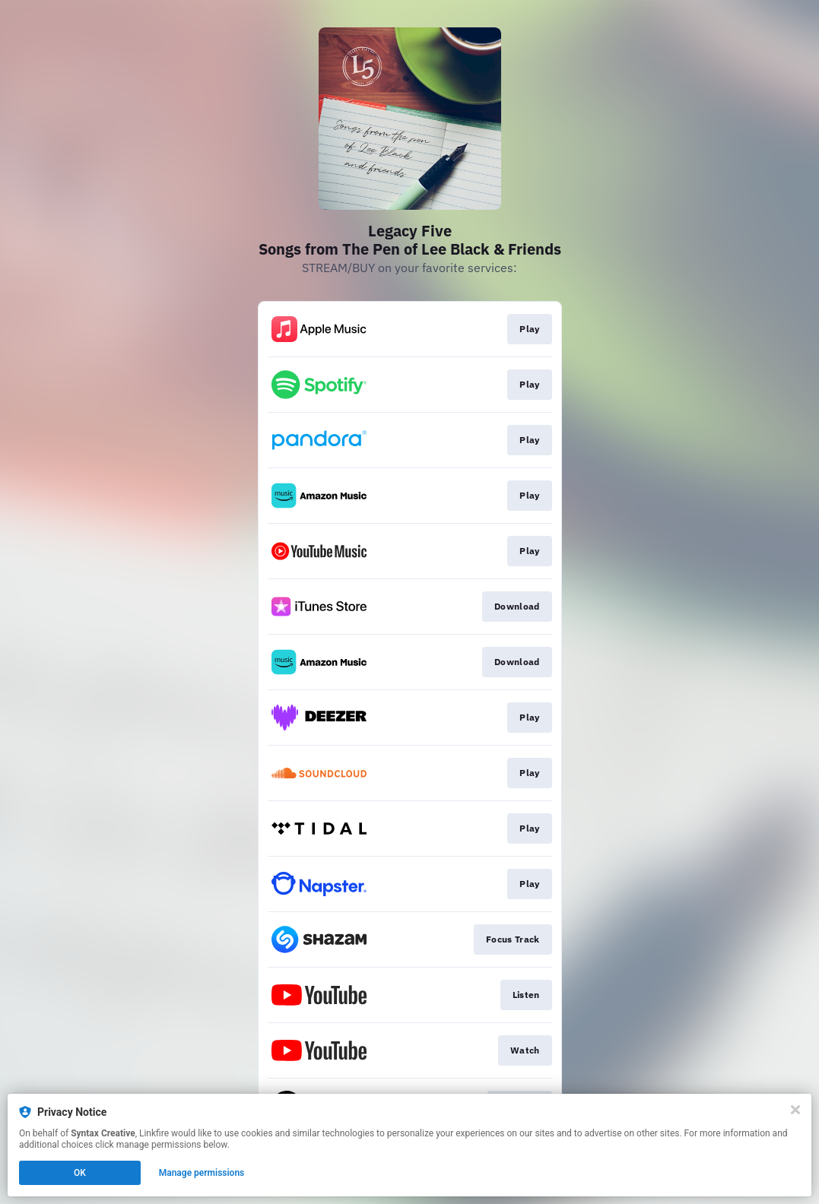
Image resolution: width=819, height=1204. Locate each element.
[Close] (795, 1110)
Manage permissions (202, 1173)
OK (80, 1173)
